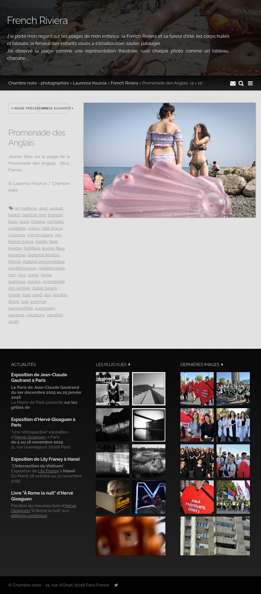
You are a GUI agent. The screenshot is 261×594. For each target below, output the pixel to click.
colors (34, 228)
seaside (60, 294)
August (56, 208)
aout (43, 208)
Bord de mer (34, 214)
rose (26, 294)
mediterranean (22, 268)
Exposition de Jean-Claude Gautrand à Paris (39, 377)
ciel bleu (55, 221)
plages (34, 281)
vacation (55, 314)
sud (24, 301)
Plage (33, 274)
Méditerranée (52, 268)
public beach (44, 288)
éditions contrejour (29, 515)
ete (58, 234)
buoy (13, 221)
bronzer (55, 214)
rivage (14, 294)
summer (38, 301)
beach (14, 214)
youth (13, 321)
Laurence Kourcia (90, 83)
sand (37, 294)
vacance (16, 314)
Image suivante (55, 108)
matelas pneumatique (44, 261)
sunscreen (45, 308)
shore (13, 301)
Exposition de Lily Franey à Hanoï (45, 459)
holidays (32, 248)
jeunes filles (53, 248)
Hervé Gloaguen (30, 437)
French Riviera (124, 83)
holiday (15, 248)
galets (42, 241)
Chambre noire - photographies (38, 83)
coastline (17, 228)
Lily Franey (48, 470)
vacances (35, 314)
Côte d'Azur (51, 228)
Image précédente (24, 108)
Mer (12, 274)
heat (53, 241)
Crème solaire (40, 234)
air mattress (26, 208)
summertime (20, 308)
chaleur (38, 221)
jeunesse (17, 254)
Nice (22, 274)
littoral (14, 261)
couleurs (16, 234)
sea (47, 294)
